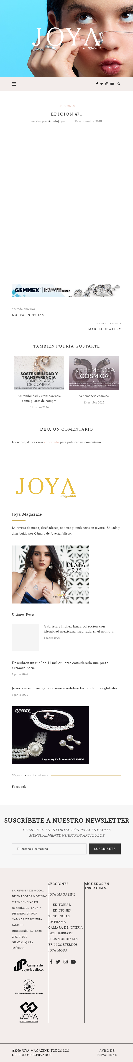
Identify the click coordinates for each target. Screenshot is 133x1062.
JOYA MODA (58, 950)
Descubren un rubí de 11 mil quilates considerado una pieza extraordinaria (60, 665)
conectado (51, 442)
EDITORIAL (62, 904)
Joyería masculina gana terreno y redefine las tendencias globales (65, 688)
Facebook (19, 786)
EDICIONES (62, 910)
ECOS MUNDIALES (62, 939)
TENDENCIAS (58, 916)
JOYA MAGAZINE (61, 894)
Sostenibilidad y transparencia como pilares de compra (39, 398)
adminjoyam (57, 121)
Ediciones (66, 106)
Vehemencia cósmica (94, 396)
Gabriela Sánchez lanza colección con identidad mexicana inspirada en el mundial (79, 629)
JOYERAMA (57, 922)
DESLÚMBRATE (60, 933)
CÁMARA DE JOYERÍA (65, 927)
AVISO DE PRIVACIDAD (107, 1053)
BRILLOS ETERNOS (62, 944)
